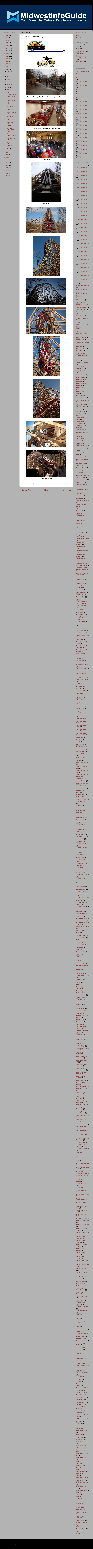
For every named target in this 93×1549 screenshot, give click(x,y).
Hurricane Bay (80, 718)
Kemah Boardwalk (81, 788)
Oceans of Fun (80, 51)
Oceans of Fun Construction (11, 95)
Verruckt (78, 1423)
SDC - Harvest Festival (80, 1076)
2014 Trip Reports (81, 113)
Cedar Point (79, 456)
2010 (7, 157)
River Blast (79, 999)
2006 (7, 168)
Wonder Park (80, 1507)
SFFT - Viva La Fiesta (82, 1163)
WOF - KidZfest (80, 1480)
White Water (79, 61)
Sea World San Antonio (80, 1145)
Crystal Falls (79, 511)
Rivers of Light (80, 1002)
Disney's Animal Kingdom (81, 543)
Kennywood (79, 796)
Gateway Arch (80, 656)
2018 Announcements (82, 227)
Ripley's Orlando (81, 995)
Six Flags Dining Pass (82, 1224)
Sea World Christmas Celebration (82, 1139)
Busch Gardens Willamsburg (80, 422)
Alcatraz (78, 322)
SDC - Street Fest (81, 1105)
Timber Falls (79, 1390)
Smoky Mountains (81, 1296)
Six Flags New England (80, 1253)
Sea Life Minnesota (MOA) (11, 129)
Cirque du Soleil (81, 468)
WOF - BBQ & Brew (82, 1458)
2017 (7, 58)
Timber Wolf (79, 1395)
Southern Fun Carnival (80, 1317)
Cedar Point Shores (82, 459)
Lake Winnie (79, 824)
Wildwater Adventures (82, 1442)
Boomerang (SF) (81, 377)
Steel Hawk (79, 1358)
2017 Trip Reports (81, 125)
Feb (8, 92)
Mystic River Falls (81, 909)
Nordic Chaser (80, 930)
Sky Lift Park (80, 1276)
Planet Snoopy (80, 963)
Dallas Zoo (79, 513)
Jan (8, 149)
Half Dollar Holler (81, 691)
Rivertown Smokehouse (80, 1007)
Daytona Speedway (82, 526)
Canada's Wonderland (82, 432)
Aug (8, 76)
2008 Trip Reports (81, 90)
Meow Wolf (79, 878)
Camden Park (80, 429)
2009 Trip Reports (81, 94)
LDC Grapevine (80, 834)
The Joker (79, 1381)
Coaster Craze (80, 477)
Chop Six (79, 465)
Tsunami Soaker (81, 1402)
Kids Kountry (80, 808)
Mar (8, 89)
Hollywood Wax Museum (80, 711)
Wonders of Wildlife (82, 1512)
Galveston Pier (80, 653)
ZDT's (78, 1531)
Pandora (78, 949)
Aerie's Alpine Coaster (82, 312)
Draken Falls (80, 590)
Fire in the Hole (80, 621)
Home (46, 490)
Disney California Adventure (81, 535)
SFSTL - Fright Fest (82, 1176)
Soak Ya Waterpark (82, 1310)
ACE (77, 157)
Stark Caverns (80, 1356)
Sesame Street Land (82, 1155)
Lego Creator (80, 839)
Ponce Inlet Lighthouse (79, 970)
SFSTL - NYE (80, 1188)
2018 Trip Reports (81, 129)
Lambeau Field (80, 829)
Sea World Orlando (82, 1142)
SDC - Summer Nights (82, 1115)
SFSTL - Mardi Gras (82, 1184)
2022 (7, 45)
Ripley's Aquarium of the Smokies (82, 991)
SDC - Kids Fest (81, 1080)
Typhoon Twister (81, 1404)
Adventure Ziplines (81, 307)
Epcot (78, 599)
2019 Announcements (82, 235)
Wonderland (79, 1509)
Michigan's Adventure (82, 881)
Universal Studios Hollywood (81, 1411)
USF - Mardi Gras (81, 1419)
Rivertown (79, 1004)
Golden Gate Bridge (82, 679)
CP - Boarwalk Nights (82, 507)
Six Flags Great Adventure (80, 1237)
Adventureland (80, 309)
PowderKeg (79, 973)
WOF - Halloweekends (80, 1470)
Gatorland (79, 658)
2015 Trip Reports (81, 117)
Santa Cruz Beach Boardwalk (81, 1040)
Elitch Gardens (80, 597)
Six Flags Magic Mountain (81, 1249)
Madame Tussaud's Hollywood (82, 864)
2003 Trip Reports (81, 71)
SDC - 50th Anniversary (79, 1052)
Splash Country (80, 1336)
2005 (7, 170)
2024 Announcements (82, 275)
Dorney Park (80, 577)
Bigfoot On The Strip (82, 362)
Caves (78, 450)
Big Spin (78, 360)
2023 (7, 43)
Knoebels (79, 815)
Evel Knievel (79, 612)
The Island (79, 1379)
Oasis (78, 35)
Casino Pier (79, 443)
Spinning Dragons (81, 1329)
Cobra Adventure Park (82, 489)
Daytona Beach (80, 518)
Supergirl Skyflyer (81, 1368)
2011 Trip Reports (81, 101)
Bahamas (79, 346)
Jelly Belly (79, 760)
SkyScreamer (80, 1286)
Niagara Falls (80, 916)
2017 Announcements (82, 219)
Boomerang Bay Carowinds (81, 384)
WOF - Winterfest (81, 1501)
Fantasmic (79, 619)
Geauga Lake (80, 660)
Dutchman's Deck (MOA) (11, 134)
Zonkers (78, 1533)
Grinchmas (79, 688)
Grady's (78, 683)
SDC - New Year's (81, 1086)
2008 (7, 162)
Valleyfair (79, 1421)
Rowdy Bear (79, 1022)
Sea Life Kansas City (82, 1130)
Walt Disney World (81, 1430)
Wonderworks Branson (80, 1516)
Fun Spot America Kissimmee (81, 646)
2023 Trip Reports (81, 149)
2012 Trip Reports (81, 105)
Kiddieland (79, 805)
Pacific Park (79, 947)
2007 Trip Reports (81, 85)
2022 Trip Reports (81, 145)
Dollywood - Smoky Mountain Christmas (82, 568)
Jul (8, 79)
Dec (8, 71)
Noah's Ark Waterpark (82, 926)
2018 (7, 56)
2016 (7, 61)
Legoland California (82, 843)
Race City (79, 984)
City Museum (80, 470)
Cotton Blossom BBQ (82, 500)
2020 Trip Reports (81, 137)
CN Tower (79, 472)
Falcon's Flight (80, 614)
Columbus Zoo (80, 493)
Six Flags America (81, 1218)
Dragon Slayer (80, 587)
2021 (7, 48)
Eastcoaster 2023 (81, 594)
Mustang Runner (81, 906)
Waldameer (79, 1428)
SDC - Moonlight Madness (81, 1083)
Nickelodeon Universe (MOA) (10, 144)
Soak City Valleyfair (82, 1306)
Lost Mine (79, 854)
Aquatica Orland (81, 337)
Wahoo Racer (80, 1426)
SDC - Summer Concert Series (80, 1112)
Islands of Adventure (82, 754)
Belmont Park (80, 353)
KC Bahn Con (80, 785)
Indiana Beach (80, 746)
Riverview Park (80, 1011)
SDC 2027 (79, 37)
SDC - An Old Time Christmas (81, 1056)
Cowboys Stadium (81, 504)
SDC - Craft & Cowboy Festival (81, 1069)
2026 (7, 35)
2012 (7, 152)
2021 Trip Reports (81, 141)
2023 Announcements (82, 267)
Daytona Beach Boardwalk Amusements (80, 522)
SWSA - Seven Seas (82, 1372)
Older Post (67, 490)
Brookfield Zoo (80, 411)
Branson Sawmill (81, 404)
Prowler (78, 982)
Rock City (79, 1013)
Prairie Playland (81, 979)
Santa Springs (80, 1043)
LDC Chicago (80, 832)
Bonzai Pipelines (81, 375)
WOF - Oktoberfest (81, 1490)
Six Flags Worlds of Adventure (82, 1273)
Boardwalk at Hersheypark (80, 367)
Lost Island (79, 852)
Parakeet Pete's (81, 952)
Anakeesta (79, 328)
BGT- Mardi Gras (81, 358)
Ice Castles (79, 737)
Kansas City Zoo (81, 781)
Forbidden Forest (81, 630)
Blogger (79, 1544)
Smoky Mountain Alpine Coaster (81, 1289)
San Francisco (80, 1037)
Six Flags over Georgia (80, 1257)
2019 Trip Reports (81, 133)
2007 (7, 165)
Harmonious (79, 697)
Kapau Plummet (81, 783)
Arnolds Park (80, 339)
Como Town (79, 495)
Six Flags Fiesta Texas (83, 1232)
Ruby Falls (79, 1024)
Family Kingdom (81, 617)
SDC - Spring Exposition (80, 1097)
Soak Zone (79, 1314)
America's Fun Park (82, 324)
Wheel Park (79, 1434)
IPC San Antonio (81, 749)
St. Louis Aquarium (81, 1341)
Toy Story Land (80, 1399)
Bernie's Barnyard (81, 355)
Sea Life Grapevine (82, 1126)
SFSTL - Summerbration (80, 1198)
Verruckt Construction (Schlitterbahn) (12, 101)
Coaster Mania (80, 484)
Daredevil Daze (80, 515)
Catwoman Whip (81, 445)
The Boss (79, 1376)
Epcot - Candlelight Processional (81, 602)
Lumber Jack (80, 857)
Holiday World (80, 708)
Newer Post (26, 490)
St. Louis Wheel (81, 1347)
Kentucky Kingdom (81, 799)
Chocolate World (81, 463)
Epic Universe (80, 609)
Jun (8, 82)
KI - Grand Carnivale (82, 801)
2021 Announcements (82, 251)
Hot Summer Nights (82, 714)
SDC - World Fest (81, 1119)
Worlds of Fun (80, 64)
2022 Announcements (82, 259)
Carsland (78, 441)
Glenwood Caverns (82, 673)
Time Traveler (80, 1397)
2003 (7, 176)
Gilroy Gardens (80, 671)
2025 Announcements (82, 285)
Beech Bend (79, 351)
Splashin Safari (80, 1338)
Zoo (77, 1536)
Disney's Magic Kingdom (80, 555)
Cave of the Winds (81, 448)
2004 (7, 173)
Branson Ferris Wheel (82, 400)
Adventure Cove (81, 304)
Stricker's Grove (81, 1363)
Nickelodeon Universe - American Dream (82, 919)
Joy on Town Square (82, 762)
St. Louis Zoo (80, 1349)
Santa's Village (80, 1046)
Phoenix (78, 956)
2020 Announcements (82, 243)
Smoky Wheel (80, 1300)
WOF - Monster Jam (82, 1482)
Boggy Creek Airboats (82, 371)
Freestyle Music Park (82, 635)
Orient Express (80, 942)
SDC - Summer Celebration (80, 1108)
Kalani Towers (80, 778)
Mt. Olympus (80, 900)
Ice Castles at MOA (11, 138)
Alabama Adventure (82, 318)
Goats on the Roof (81, 677)
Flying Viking (80, 628)
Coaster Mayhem (81, 487)
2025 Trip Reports (81, 153)
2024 (7, 40)
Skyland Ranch (80, 1281)
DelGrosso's (79, 530)
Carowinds (79, 436)
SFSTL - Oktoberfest (82, 1190)
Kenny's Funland (81, 794)
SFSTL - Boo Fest (81, 1173)
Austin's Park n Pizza (82, 342)
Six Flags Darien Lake (82, 1220)
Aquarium (79, 331)
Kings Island (79, 812)
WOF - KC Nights (81, 1478)
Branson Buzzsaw (81, 395)
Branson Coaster (81, 398)
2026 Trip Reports (81, 293)
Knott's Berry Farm (81, 817)
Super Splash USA (81, 1365)
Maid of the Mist (81, 870)
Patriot (78, 954)
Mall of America (80, 872)
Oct (8, 74)
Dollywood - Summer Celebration (82, 573)
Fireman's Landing (81, 624)
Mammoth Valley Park (82, 874)
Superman (79, 1370)
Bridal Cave (79, 409)
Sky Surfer (79, 1279)
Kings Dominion (81, 810)
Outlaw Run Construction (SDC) (11, 123)
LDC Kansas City (81, 836)
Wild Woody (79, 1439)
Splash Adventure (81, 1333)
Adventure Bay (80, 300)
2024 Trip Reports (81, 279)
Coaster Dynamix (81, 480)
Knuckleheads (80, 820)
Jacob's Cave (80, 757)
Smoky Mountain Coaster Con (81, 1293)
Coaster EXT (80, 482)
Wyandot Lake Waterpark (80, 1525)
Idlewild (78, 742)
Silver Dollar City (39, 483)
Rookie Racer (80, 1019)
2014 (7, 66)
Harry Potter (79, 699)
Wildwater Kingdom (82, 1446)
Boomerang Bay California (81, 380)
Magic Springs (80, 867)
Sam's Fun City (80, 1034)
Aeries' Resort (80, 316)
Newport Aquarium (81, 913)
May (8, 84)
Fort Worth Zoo (80, 633)
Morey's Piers (80, 891)
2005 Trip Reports (81, 78)
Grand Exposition (81, 686)
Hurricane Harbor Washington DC (81, 733)
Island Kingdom (80, 751)
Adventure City (80, 302)
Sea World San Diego (82, 1148)
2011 (7, 155)
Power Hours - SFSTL (82, 975)
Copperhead (79, 498)
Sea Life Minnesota (82, 1134)
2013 (7, 69)
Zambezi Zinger (80, 1529)
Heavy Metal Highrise (82, 702)
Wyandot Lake (80, 1522)
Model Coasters (81, 889)
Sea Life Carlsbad (81, 1124)
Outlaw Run (29, 483)
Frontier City (79, 639)
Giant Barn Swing (81, 668)
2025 (7, 37)
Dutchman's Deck (81, 592)
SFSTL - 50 (79, 1171)
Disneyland (79, 558)
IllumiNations (80, 744)
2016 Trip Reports (81, 121)
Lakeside (78, 827)
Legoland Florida (81, 847)
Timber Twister (80, 1392)
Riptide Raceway (81, 997)
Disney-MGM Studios (82, 538)
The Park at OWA (81, 1388)
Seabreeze (79, 1152)
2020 (7, 51)
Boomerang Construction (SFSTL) (11, 108)
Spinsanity (79, 1331)
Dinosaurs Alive (80, 532)
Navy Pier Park (80, 911)
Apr (8, 87)
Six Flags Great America (80, 1241)
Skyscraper (79, 1283)
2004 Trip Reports (81, 74)
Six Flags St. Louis (81, 57)
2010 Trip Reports (81, 98)
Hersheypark (80, 706)
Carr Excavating (81, 438)
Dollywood (79, 561)
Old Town (79, 940)
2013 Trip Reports (81, 109)
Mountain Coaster (81, 898)
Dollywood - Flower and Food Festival (82, 564)
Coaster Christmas (81, 475)
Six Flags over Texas (82, 1260)
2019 (7, 53)
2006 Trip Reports (81, 81)
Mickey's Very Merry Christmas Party (82, 885)
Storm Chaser (80, 1361)
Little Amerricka (80, 850)
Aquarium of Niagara (82, 333)
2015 (7, 64)
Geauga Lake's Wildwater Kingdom (82, 663)
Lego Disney (80, 841)
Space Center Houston (80, 1325)
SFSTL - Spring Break (82, 1194)
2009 (7, 160)
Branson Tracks (80, 406)
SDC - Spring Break (82, 1093)
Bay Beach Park (81, 348)
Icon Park (79, 739)
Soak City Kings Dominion (81, 1303)
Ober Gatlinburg (81, 935)
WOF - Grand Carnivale (80, 1462)
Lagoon (78, 822)
